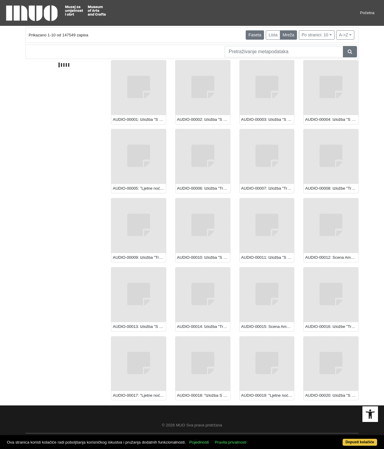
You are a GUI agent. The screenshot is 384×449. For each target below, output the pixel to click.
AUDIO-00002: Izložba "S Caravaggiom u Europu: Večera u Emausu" (203, 119)
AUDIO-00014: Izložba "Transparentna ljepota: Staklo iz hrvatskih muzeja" (203, 326)
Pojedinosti (199, 442)
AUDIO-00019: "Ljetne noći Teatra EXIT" (267, 395)
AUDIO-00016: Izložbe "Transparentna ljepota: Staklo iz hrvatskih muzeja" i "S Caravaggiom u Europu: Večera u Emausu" (331, 326)
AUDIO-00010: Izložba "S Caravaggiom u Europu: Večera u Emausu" (203, 257)
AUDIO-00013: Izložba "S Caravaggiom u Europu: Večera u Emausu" (139, 326)
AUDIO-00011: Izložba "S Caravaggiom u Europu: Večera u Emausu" (267, 257)
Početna (367, 13)
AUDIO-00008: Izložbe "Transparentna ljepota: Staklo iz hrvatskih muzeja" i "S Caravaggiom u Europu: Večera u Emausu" (331, 188)
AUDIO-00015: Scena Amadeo (267, 326)
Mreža (288, 34)
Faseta (254, 34)
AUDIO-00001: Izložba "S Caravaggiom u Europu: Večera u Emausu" (139, 119)
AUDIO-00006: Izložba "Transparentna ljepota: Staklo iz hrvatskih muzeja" (203, 188)
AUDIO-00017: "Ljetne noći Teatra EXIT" (139, 395)
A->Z (343, 34)
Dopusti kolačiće (360, 442)
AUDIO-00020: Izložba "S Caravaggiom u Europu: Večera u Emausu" (331, 395)
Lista (273, 34)
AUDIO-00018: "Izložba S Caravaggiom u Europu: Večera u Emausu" (203, 395)
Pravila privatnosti (230, 442)
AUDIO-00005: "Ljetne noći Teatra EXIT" (139, 188)
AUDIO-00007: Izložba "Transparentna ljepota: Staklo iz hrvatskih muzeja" (267, 188)
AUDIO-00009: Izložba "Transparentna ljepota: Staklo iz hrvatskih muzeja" (139, 257)
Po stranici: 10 (315, 34)
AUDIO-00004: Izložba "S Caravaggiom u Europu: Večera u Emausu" (331, 119)
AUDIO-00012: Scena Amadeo (331, 257)
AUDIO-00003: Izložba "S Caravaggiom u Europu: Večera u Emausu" (267, 119)
